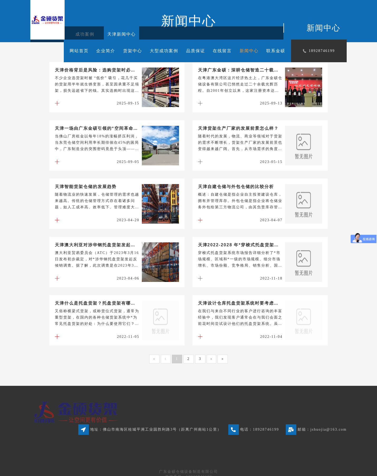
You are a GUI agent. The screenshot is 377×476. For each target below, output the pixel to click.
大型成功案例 (164, 51)
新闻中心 (249, 51)
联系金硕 (275, 51)
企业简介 (105, 51)
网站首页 (79, 51)
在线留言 (222, 51)
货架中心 (132, 51)
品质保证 (195, 51)
